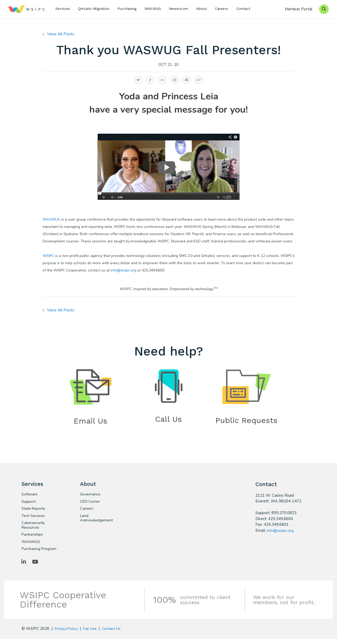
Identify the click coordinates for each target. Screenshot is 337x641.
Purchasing (126, 8)
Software (30, 495)
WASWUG (152, 8)
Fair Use (91, 630)
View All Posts (61, 34)
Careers (221, 8)
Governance (90, 495)
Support (29, 502)
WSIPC (48, 255)
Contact (243, 8)
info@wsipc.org (123, 270)
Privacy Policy (67, 630)
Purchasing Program (39, 550)
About (201, 8)
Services (62, 8)
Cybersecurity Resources (34, 526)
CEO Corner (90, 502)
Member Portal (298, 9)
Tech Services (34, 517)
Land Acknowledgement (97, 519)
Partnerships (33, 536)
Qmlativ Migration (93, 8)
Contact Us (113, 630)
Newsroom (178, 8)
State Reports (34, 509)
